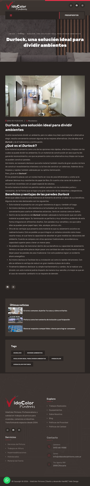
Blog (22, 34)
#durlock (17, 353)
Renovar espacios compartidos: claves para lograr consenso (49, 329)
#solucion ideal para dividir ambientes (29, 358)
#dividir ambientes (35, 353)
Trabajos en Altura (16, 450)
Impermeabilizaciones (17, 454)
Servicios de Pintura (16, 446)
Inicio (12, 34)
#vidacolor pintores (22, 364)
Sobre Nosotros (55, 415)
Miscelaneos (31, 121)
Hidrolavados (13, 458)
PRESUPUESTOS (71, 15)
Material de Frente (15, 462)
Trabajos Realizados (57, 407)
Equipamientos (55, 411)
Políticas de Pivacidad (58, 424)
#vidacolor (56, 358)
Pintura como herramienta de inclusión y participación (47, 320)
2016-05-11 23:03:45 (14, 121)
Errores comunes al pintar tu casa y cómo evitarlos (45, 311)
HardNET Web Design (70, 481)
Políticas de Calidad (57, 428)
